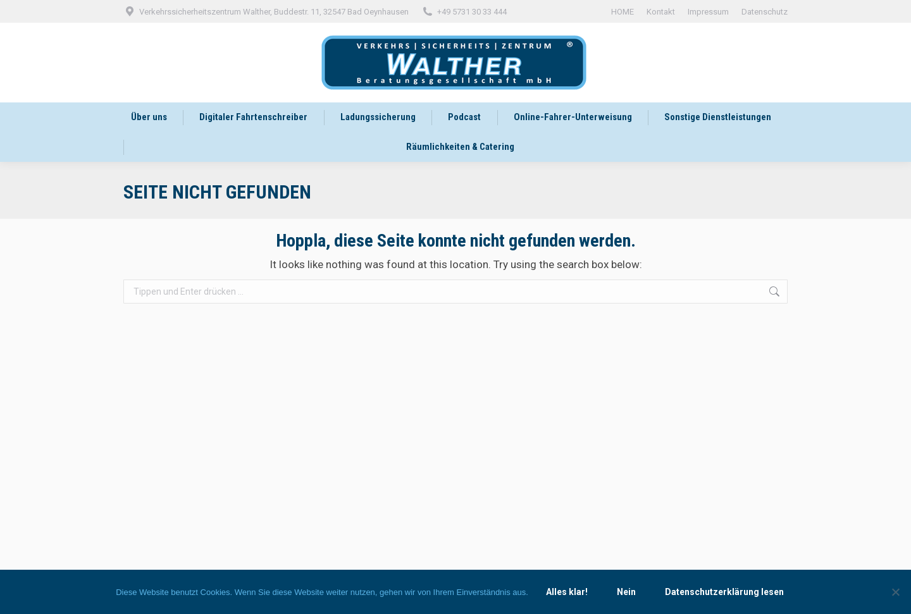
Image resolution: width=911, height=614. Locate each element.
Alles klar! (567, 592)
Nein (626, 592)
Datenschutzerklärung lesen (724, 592)
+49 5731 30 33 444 (464, 12)
